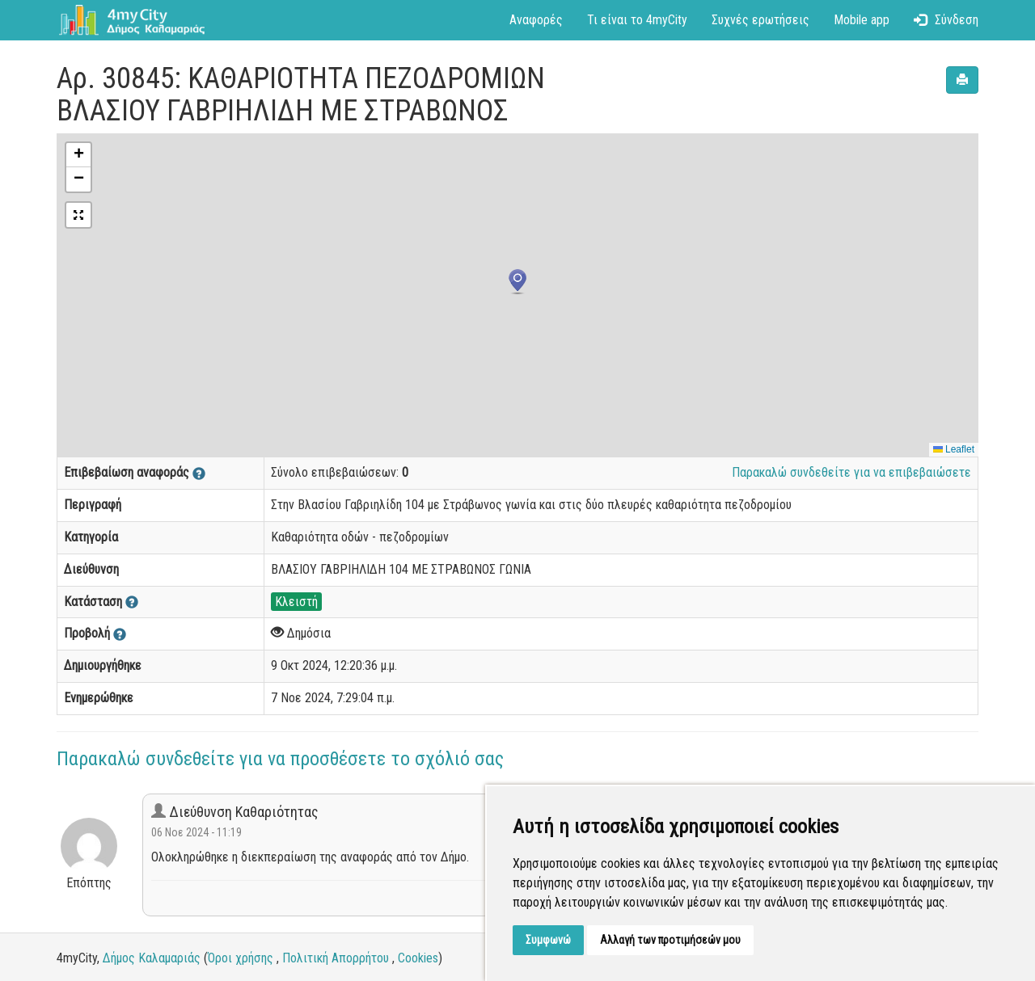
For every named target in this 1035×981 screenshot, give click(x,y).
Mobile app (861, 19)
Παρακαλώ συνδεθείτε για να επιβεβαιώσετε (851, 472)
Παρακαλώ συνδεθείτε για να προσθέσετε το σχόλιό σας (280, 758)
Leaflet (953, 449)
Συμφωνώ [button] (548, 939)
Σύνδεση (946, 19)
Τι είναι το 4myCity (637, 19)
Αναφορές (536, 19)
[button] (517, 282)
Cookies (418, 958)
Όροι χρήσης (240, 958)
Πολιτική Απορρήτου (335, 958)
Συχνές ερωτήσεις (760, 19)
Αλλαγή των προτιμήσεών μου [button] (670, 939)
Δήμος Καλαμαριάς (152, 958)
